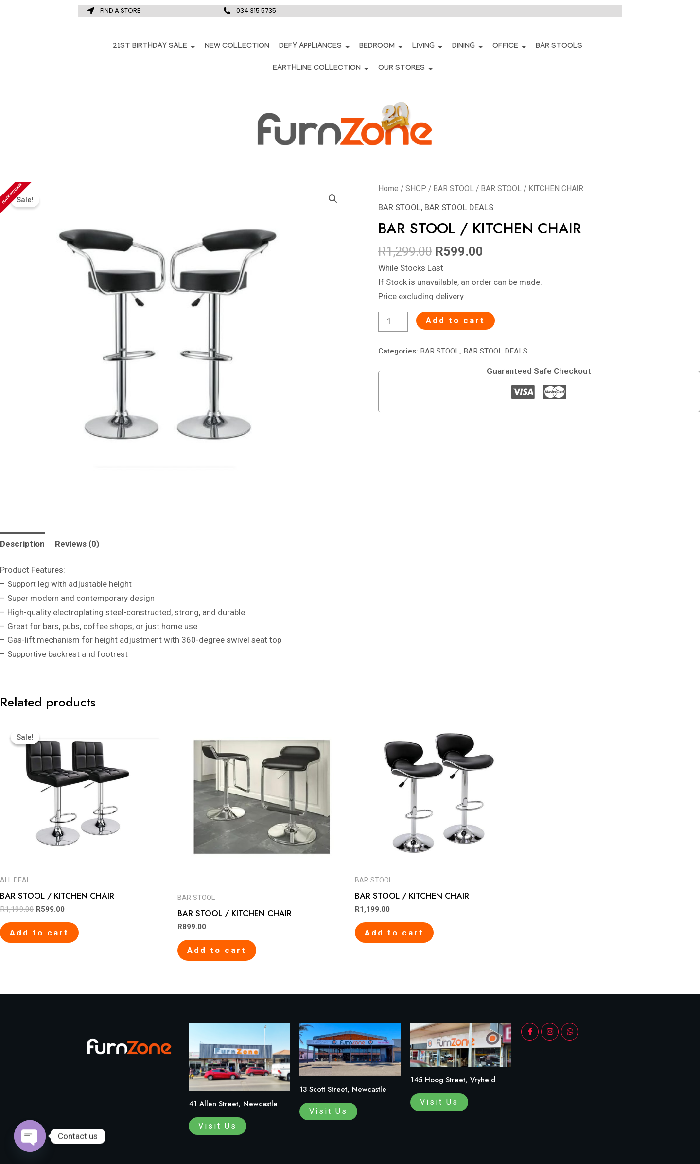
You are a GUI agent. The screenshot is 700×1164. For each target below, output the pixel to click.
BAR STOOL (453, 188)
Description (22, 543)
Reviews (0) (77, 543)
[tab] (22, 543)
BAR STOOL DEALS (458, 207)
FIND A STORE (120, 10)
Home (388, 188)
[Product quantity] (393, 322)
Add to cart (455, 320)
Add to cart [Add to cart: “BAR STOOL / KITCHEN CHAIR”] (39, 932)
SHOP (415, 188)
